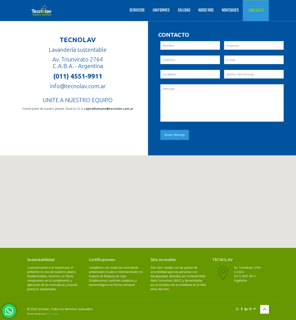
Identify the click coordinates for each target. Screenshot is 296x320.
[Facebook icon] (241, 309)
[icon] (254, 309)
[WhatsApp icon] (237, 309)
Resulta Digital (52, 313)
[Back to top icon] (264, 309)
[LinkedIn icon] (245, 309)
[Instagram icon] (250, 309)
